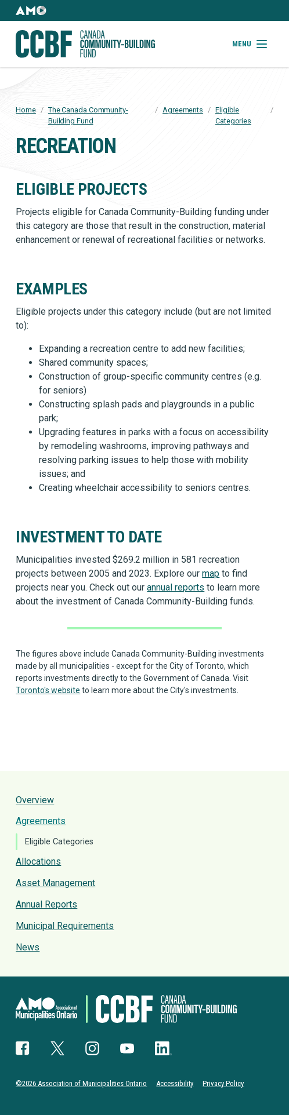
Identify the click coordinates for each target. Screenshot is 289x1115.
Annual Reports (46, 904)
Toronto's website (48, 690)
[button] (30, 10)
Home (26, 109)
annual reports (175, 587)
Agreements (182, 109)
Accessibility (174, 1083)
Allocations (38, 861)
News (27, 947)
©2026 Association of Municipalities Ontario (81, 1083)
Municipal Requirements (65, 925)
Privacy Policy (223, 1083)
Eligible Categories (59, 842)
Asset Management (55, 882)
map (210, 573)
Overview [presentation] (35, 800)
